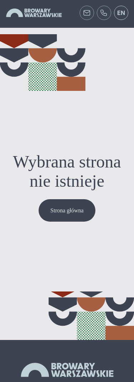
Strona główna (67, 210)
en (121, 12)
